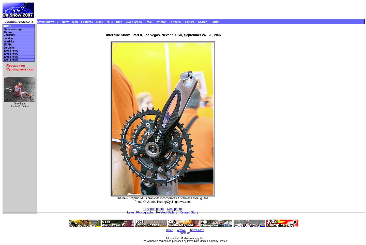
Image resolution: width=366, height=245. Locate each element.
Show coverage (13, 29)
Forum (215, 21)
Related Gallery (166, 212)
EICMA (8, 44)
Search (202, 21)
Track (148, 21)
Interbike (9, 41)
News (65, 21)
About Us (185, 233)
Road (99, 21)
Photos (161, 21)
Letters (190, 21)
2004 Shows (11, 59)
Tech (74, 21)
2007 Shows (11, 50)
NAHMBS (9, 35)
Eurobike (9, 47)
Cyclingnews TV (47, 21)
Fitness (176, 21)
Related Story (189, 212)
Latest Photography (140, 212)
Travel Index (197, 230)
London (8, 38)
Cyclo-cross (134, 21)
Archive (181, 230)
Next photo (174, 209)
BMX (119, 21)
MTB (110, 21)
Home (7, 26)
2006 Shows (11, 53)
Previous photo (153, 209)
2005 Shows (11, 56)
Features (87, 21)
